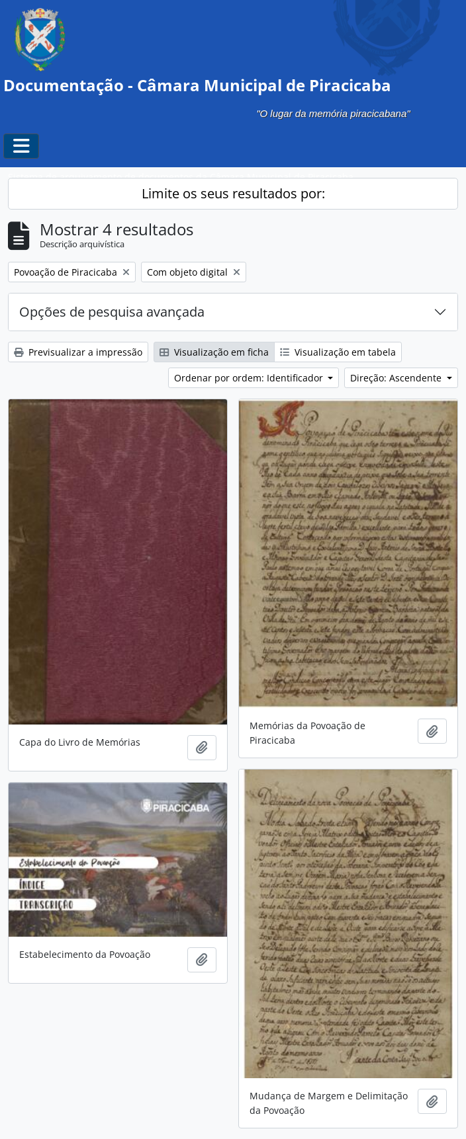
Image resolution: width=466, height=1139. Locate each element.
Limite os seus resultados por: (233, 193)
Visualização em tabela (338, 352)
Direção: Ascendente (397, 378)
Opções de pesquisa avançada (112, 312)
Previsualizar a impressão (78, 352)
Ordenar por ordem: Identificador (250, 378)
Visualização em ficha (214, 352)
